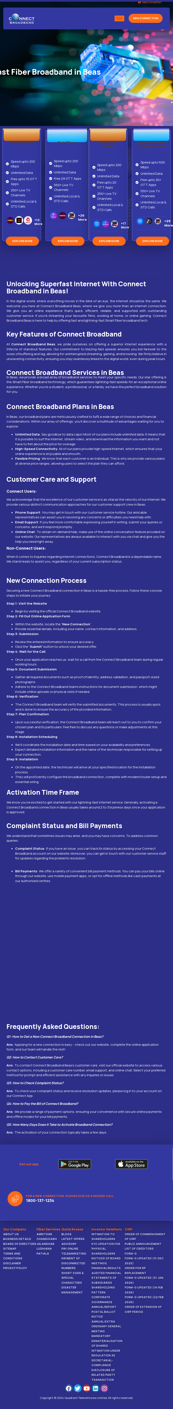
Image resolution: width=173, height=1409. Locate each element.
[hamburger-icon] (119, 18)
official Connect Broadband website (73, 611)
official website (123, 1065)
